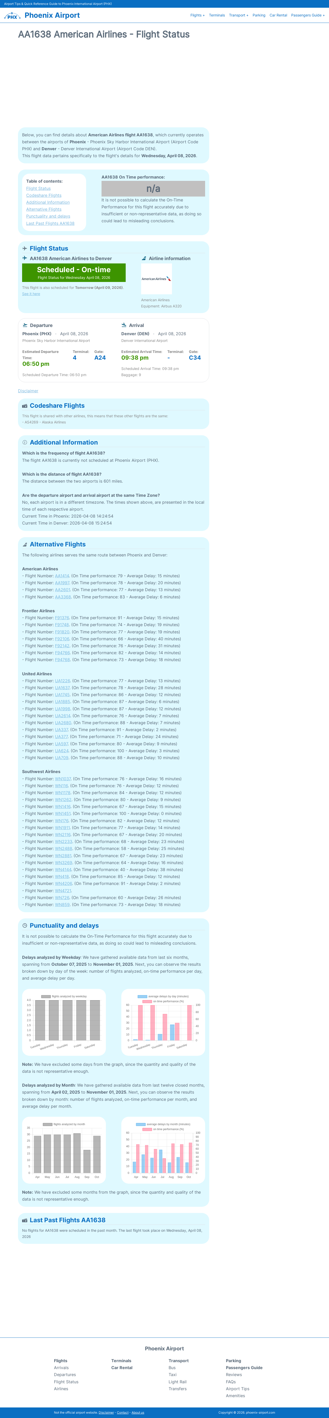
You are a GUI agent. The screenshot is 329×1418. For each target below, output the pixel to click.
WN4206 (63, 883)
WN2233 (63, 841)
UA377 (61, 736)
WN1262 (63, 799)
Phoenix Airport (52, 15)
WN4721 (63, 890)
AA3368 (63, 596)
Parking (259, 15)
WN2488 (63, 848)
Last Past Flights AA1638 (50, 223)
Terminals (217, 15)
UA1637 (62, 687)
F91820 (62, 631)
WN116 (61, 785)
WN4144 (63, 869)
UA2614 (62, 715)
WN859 (62, 904)
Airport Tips (237, 1388)
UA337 (61, 729)
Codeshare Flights (43, 195)
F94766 (62, 652)
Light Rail (178, 1381)
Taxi (173, 1374)
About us (138, 1412)
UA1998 (62, 708)
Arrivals (61, 1367)
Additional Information (48, 202)
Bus (172, 1367)
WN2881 (63, 855)
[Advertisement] (164, 86)
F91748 (62, 624)
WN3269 (63, 862)
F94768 (62, 659)
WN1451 (62, 813)
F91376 (62, 617)
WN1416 (62, 806)
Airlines (61, 1388)
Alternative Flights (43, 209)
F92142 (62, 645)
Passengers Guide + (308, 15)
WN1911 (62, 827)
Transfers (178, 1388)
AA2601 (62, 589)
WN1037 (63, 778)
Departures (65, 1374)
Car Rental (278, 15)
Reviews (234, 1374)
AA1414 (62, 575)
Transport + (239, 15)
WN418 (62, 876)
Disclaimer (106, 1412)
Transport (179, 1360)
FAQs (231, 1381)
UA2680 (63, 722)
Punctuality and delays (48, 216)
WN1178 (62, 792)
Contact (123, 1412)
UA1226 (62, 680)
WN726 (62, 897)
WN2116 (62, 834)
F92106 (62, 638)
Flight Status (38, 188)
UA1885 (62, 701)
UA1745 (62, 694)
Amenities (235, 1395)
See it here (31, 293)
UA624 (61, 750)
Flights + (197, 15)
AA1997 (62, 582)
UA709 (61, 757)
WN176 (61, 820)
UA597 (61, 743)
